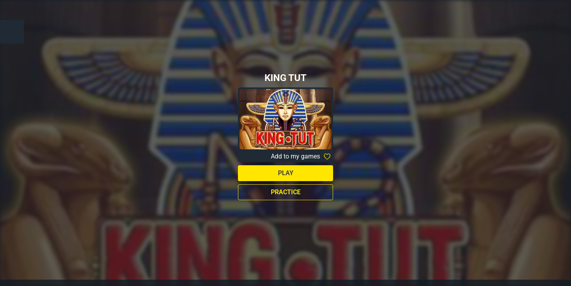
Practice (286, 192)
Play (285, 173)
